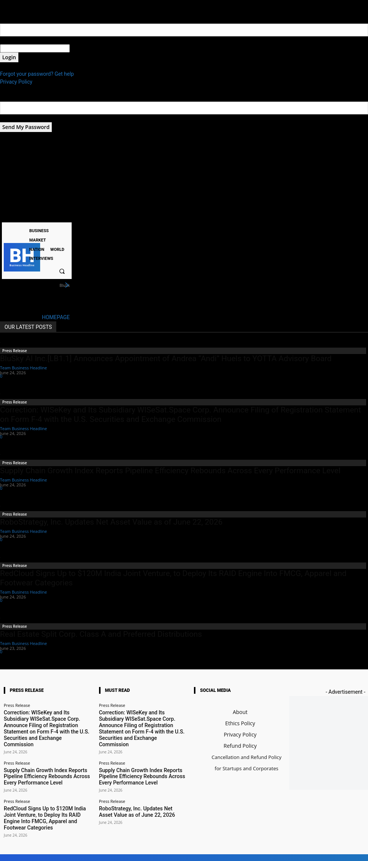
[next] (67, 285)
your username (17, 40)
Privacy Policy (16, 82)
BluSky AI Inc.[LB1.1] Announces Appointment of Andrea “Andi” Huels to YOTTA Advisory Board (166, 358)
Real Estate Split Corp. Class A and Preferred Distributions (101, 634)
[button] (62, 271)
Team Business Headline (23, 367)
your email (12, 118)
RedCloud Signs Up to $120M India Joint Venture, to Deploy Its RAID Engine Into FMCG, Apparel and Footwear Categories (46, 790)
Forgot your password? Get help (37, 74)
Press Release (14, 350)
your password (87, 48)
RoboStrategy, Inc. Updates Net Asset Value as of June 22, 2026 (111, 522)
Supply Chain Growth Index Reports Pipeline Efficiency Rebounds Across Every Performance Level (170, 470)
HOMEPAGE (56, 317)
